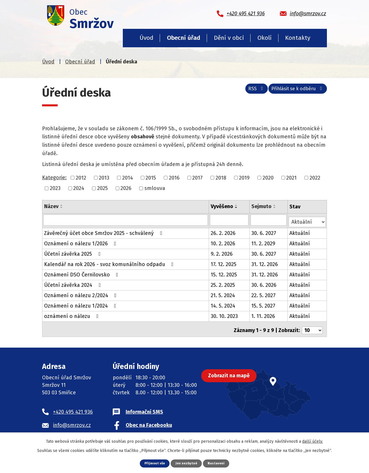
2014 (127, 177)
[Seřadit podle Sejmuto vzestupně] (275, 205)
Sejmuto (262, 206)
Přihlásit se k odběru (295, 91)
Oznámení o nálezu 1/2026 (81, 242)
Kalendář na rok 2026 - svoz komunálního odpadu (110, 262)
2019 (244, 177)
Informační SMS (144, 408)
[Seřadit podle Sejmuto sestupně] (275, 207)
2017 (197, 177)
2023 (55, 188)
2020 (268, 177)
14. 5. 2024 (223, 304)
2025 (102, 188)
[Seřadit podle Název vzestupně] (62, 205)
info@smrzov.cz (72, 421)
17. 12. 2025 (224, 262)
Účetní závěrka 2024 (73, 283)
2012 (81, 177)
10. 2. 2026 (223, 242)
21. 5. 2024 (223, 294)
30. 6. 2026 (264, 283)
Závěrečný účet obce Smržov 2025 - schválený (104, 231)
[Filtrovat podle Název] (125, 219)
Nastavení (218, 463)
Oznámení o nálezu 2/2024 (81, 294)
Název (51, 206)
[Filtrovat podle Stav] (307, 219)
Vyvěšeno (222, 206)
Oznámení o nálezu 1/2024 (81, 304)
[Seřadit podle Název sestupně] (62, 207)
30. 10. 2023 (224, 314)
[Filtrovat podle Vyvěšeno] (229, 219)
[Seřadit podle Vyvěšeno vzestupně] (237, 205)
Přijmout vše (153, 463)
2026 (126, 188)
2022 (315, 177)
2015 (151, 177)
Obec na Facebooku (149, 421)
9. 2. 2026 (222, 252)
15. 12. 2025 (224, 273)
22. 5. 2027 (264, 294)
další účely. (312, 440)
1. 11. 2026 (264, 314)
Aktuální (300, 231)
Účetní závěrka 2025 (73, 252)
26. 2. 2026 (223, 231)
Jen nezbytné (187, 463)
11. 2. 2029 (264, 242)
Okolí (264, 38)
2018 (221, 177)
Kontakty (297, 38)
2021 (291, 177)
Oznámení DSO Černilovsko (82, 273)
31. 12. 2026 (265, 262)
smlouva (154, 188)
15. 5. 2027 (264, 304)
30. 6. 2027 (264, 231)
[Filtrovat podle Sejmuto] (269, 219)
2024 (78, 188)
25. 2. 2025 (223, 283)
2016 (174, 177)
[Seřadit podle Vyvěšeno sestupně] (237, 207)
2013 (104, 177)
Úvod (146, 38)
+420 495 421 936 (73, 408)
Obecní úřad (183, 38)
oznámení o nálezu (72, 314)
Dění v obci (229, 38)
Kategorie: (54, 177)
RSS (247, 91)
